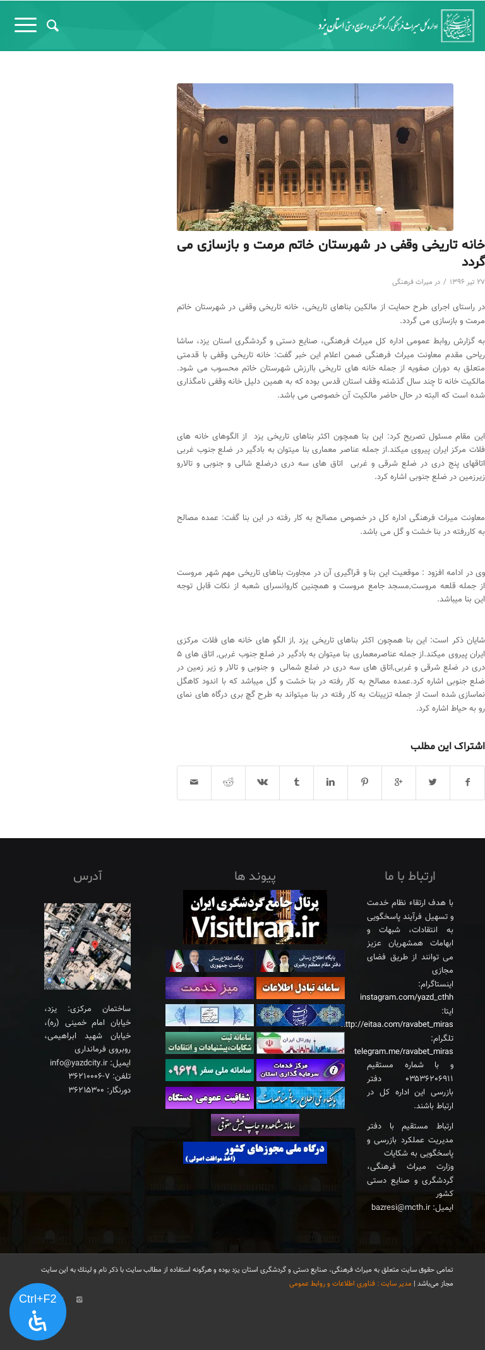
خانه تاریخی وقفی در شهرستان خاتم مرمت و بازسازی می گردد (331, 254)
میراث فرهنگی (412, 282)
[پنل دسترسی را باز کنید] (37, 1312)
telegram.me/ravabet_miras (403, 1052)
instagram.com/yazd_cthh (406, 998)
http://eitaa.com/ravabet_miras (397, 1025)
